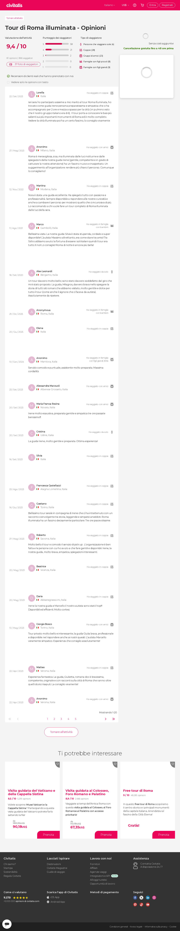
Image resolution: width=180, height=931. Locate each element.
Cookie (172, 926)
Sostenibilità (10, 872)
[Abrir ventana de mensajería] (7, 924)
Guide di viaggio (56, 872)
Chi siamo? (10, 864)
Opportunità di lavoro (102, 883)
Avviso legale (136, 926)
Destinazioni (54, 864)
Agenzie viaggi (98, 872)
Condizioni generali (119, 926)
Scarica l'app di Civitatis (62, 892)
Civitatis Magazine (57, 868)
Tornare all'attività (14, 18)
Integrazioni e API (100, 876)
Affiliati (93, 868)
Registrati (167, 5)
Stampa (8, 868)
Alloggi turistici (98, 879)
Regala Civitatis (12, 876)
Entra (152, 5)
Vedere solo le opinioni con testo (29, 82)
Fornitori (95, 864)
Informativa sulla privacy (156, 926)
